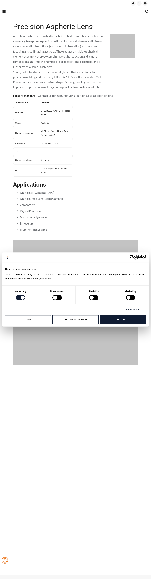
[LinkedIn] (139, 3)
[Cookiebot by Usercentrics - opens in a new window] (132, 257)
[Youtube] (145, 3)
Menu (3, 11)
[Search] (147, 11)
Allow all (123, 319)
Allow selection (75, 319)
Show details (133, 309)
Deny (28, 319)
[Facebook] (133, 3)
